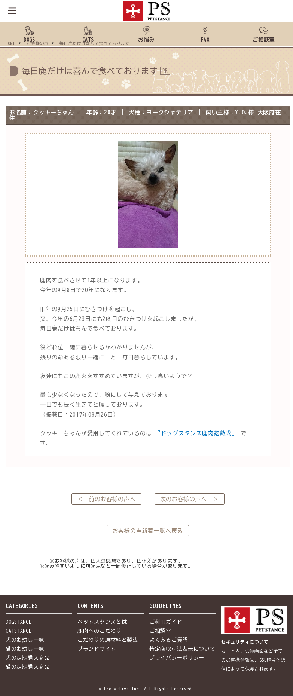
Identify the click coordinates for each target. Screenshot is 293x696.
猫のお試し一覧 (25, 648)
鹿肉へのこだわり (99, 631)
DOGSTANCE (18, 622)
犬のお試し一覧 (25, 640)
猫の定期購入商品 (28, 666)
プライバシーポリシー (176, 657)
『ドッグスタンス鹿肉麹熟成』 (196, 433)
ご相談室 (160, 631)
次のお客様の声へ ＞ (189, 499)
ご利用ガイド (165, 622)
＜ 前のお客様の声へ (106, 499)
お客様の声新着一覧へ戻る (148, 531)
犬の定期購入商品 (28, 657)
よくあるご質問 (168, 640)
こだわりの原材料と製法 (107, 640)
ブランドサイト (96, 648)
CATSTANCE (18, 631)
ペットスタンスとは (102, 622)
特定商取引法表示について (182, 648)
